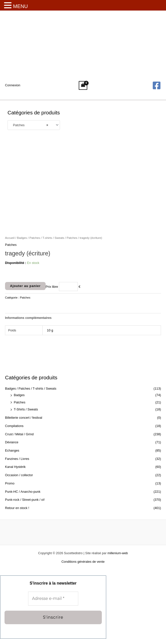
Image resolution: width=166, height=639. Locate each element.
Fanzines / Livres (17, 459)
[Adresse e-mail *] (53, 599)
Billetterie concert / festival (23, 417)
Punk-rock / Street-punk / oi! (25, 500)
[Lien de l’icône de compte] (12, 85)
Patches (19, 402)
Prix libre (52, 286)
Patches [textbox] (29, 125)
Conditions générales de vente (83, 561)
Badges (19, 395)
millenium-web (117, 553)
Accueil (10, 237)
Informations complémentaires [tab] (28, 318)
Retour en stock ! (17, 508)
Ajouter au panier (25, 286)
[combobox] (34, 125)
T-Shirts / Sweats (26, 409)
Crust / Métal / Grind (19, 434)
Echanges (12, 450)
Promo (10, 483)
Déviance (11, 442)
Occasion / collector (19, 475)
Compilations (14, 426)
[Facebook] (156, 85)
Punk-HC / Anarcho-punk (22, 491)
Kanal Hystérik (15, 467)
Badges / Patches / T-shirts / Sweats (30, 388)
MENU (20, 6)
